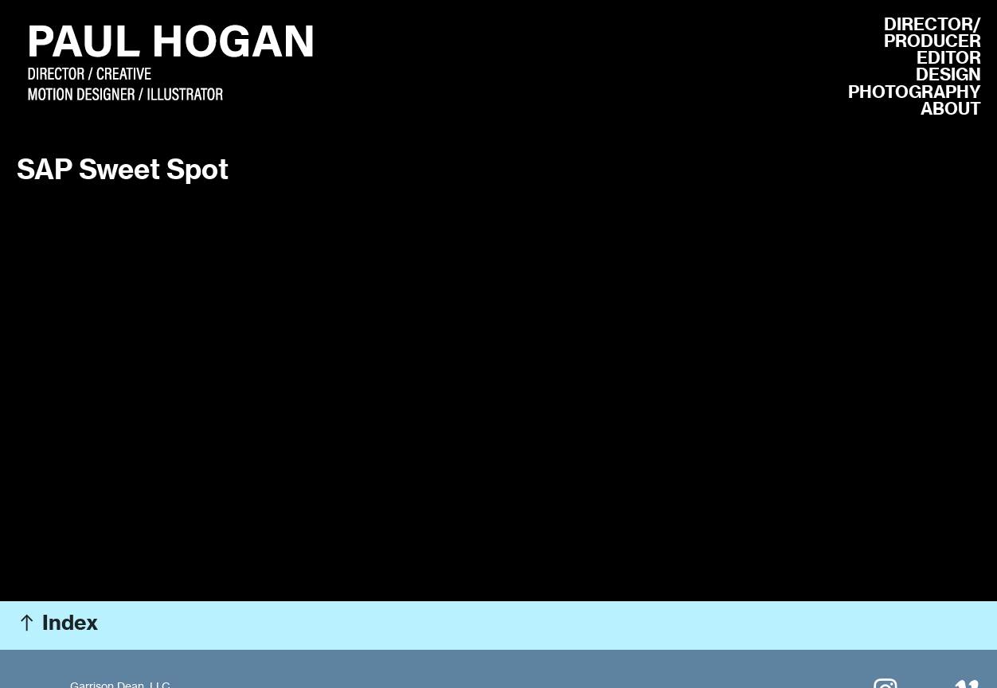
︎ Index (57, 622)
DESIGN (948, 74)
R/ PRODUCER (932, 33)
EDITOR (949, 57)
